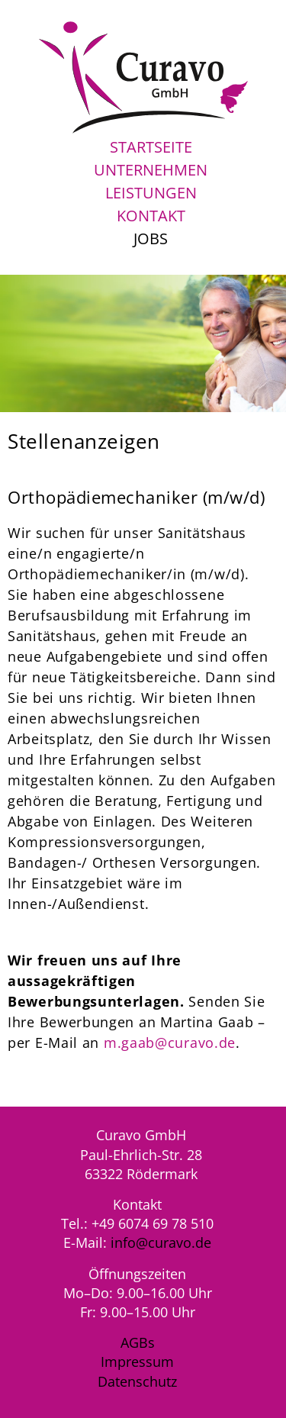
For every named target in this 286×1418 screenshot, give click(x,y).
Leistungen (151, 192)
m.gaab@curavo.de (170, 1042)
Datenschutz (137, 1381)
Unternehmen (150, 170)
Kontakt (151, 215)
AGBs (138, 1342)
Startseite (151, 147)
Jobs (150, 238)
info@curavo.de (161, 1242)
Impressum (137, 1361)
